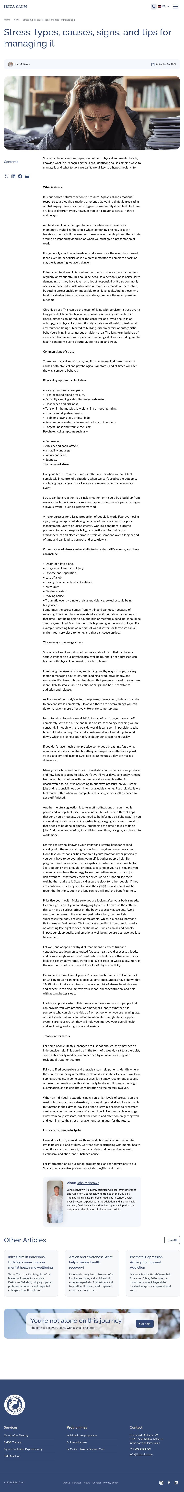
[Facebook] (168, 1482)
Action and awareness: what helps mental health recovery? (91, 1262)
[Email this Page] (27, 181)
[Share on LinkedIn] (13, 181)
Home (7, 25)
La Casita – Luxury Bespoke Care (85, 1449)
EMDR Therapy (13, 1442)
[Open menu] (175, 6)
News (16, 25)
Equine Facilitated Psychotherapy (23, 1449)
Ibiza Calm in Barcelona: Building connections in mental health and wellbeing (30, 1262)
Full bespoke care (77, 1442)
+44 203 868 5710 (140, 1448)
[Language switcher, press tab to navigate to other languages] (164, 6)
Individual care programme (82, 1435)
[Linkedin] (176, 1482)
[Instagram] (161, 1482)
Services (76, 1483)
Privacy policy (110, 1483)
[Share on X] (6, 181)
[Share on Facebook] (20, 181)
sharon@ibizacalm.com (106, 1173)
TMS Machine (12, 1456)
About (66, 1483)
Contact (96, 1483)
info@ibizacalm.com (141, 1454)
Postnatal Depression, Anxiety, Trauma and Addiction (146, 1262)
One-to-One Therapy (16, 1435)
